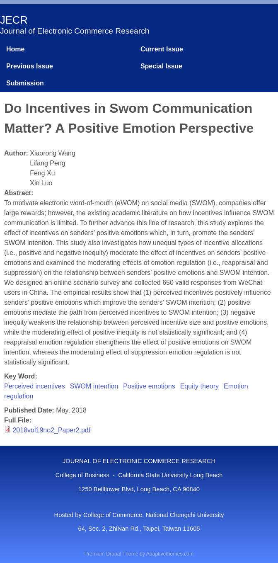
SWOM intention (94, 386)
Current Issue (161, 49)
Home (15, 49)
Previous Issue (29, 66)
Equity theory (199, 386)
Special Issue (161, 66)
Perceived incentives (34, 386)
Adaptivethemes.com (169, 554)
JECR (14, 20)
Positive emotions (149, 386)
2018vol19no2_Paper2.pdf (51, 430)
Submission (25, 83)
